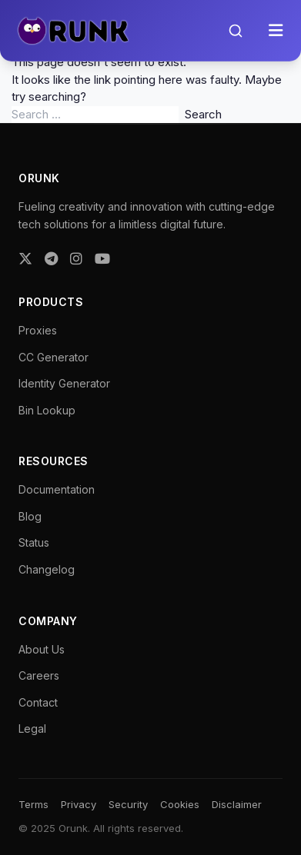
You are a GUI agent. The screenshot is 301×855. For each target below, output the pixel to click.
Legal (32, 728)
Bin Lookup (46, 410)
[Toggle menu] (276, 31)
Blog (30, 516)
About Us (41, 649)
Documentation (56, 489)
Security (128, 804)
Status (33, 542)
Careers (38, 675)
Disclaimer (237, 804)
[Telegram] (51, 258)
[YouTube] (102, 258)
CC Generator (53, 357)
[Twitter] (25, 258)
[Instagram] (76, 258)
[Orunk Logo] (72, 31)
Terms (33, 804)
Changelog (46, 569)
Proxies (37, 330)
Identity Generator (64, 383)
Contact (38, 702)
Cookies (179, 804)
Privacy (78, 804)
